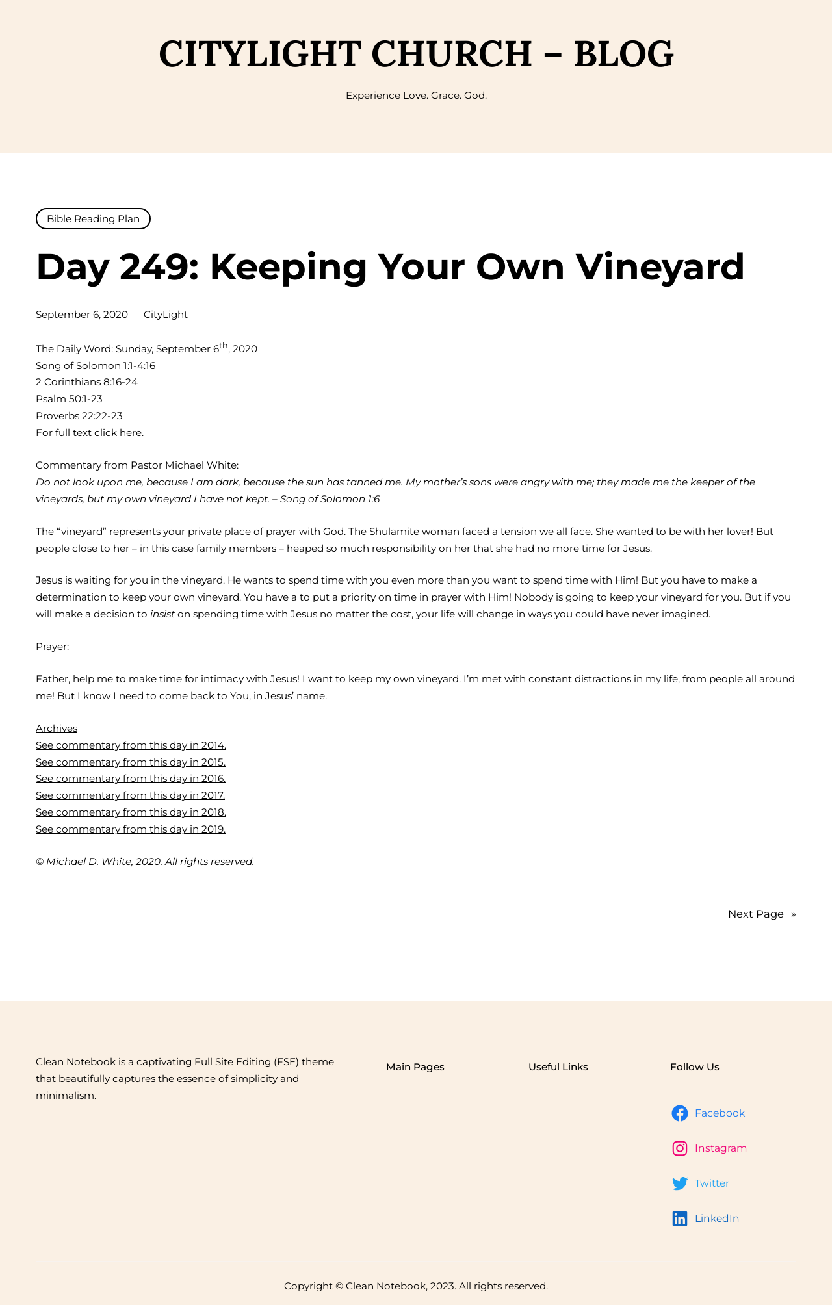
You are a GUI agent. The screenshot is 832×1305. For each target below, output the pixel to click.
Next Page (762, 914)
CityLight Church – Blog (416, 53)
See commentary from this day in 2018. (131, 812)
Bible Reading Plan (93, 219)
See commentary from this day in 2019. (131, 829)
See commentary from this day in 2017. (130, 795)
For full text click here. (90, 432)
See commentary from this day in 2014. (131, 745)
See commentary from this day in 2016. (131, 778)
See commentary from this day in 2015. (131, 762)
